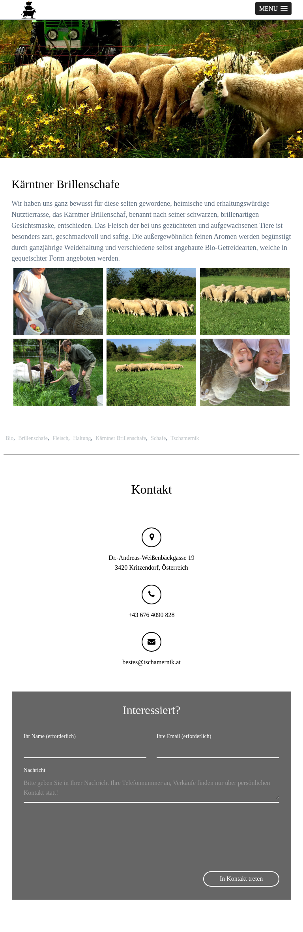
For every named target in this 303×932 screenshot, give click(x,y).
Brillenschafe (33, 438)
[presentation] (56, 835)
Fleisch (60, 438)
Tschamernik (184, 438)
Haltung (82, 438)
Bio (9, 438)
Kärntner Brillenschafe (120, 438)
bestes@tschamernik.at (151, 662)
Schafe (158, 438)
